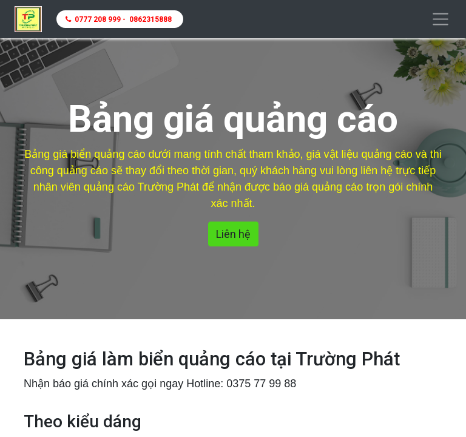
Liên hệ (233, 234)
